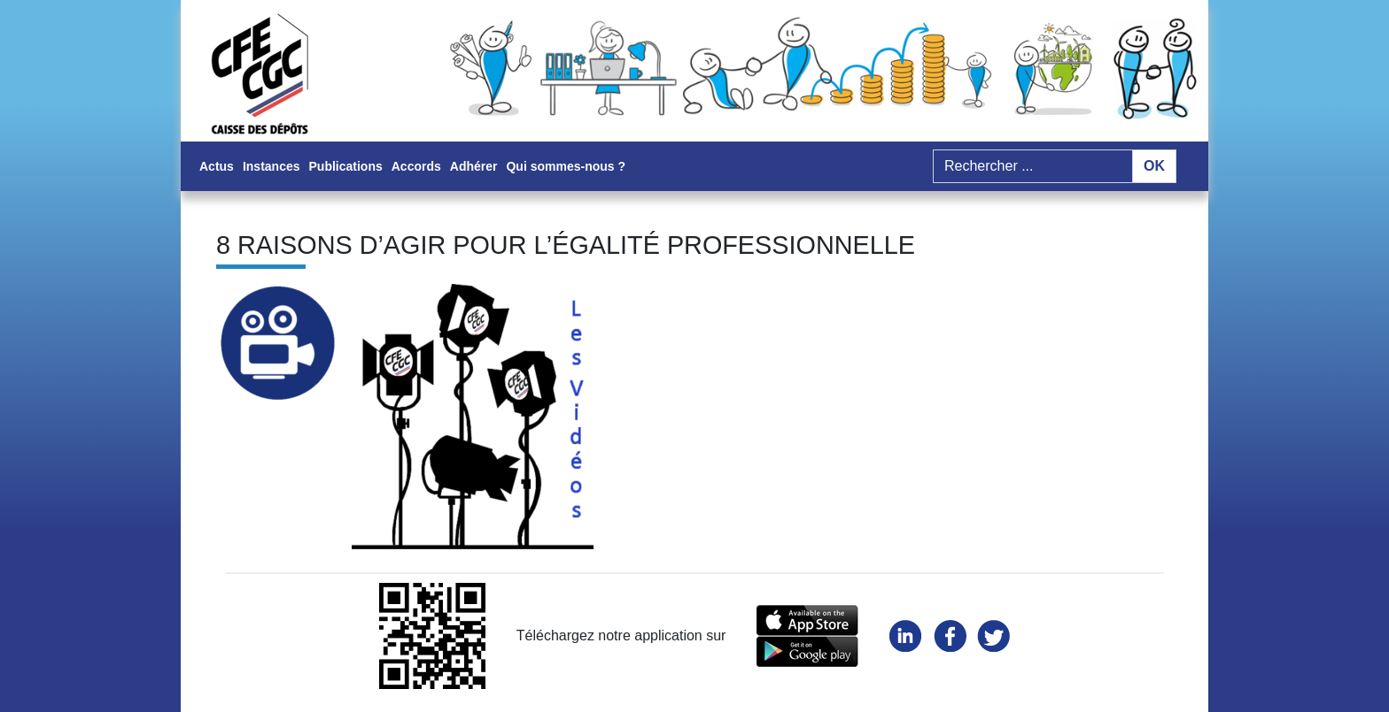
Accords (416, 166)
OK (1154, 165)
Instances (271, 166)
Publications (346, 166)
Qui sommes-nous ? (565, 166)
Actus (216, 166)
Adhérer (474, 166)
